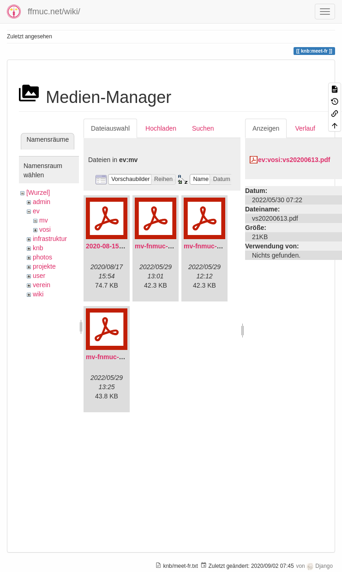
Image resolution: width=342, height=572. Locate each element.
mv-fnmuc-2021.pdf (164, 246)
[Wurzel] (38, 192)
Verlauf (305, 128)
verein (41, 285)
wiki (38, 294)
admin (41, 201)
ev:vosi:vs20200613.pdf (294, 159)
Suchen (203, 128)
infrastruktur (50, 238)
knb (38, 248)
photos (42, 257)
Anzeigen (265, 128)
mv (43, 220)
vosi (45, 229)
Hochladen (160, 128)
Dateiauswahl (110, 128)
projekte (44, 266)
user (39, 275)
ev (36, 211)
